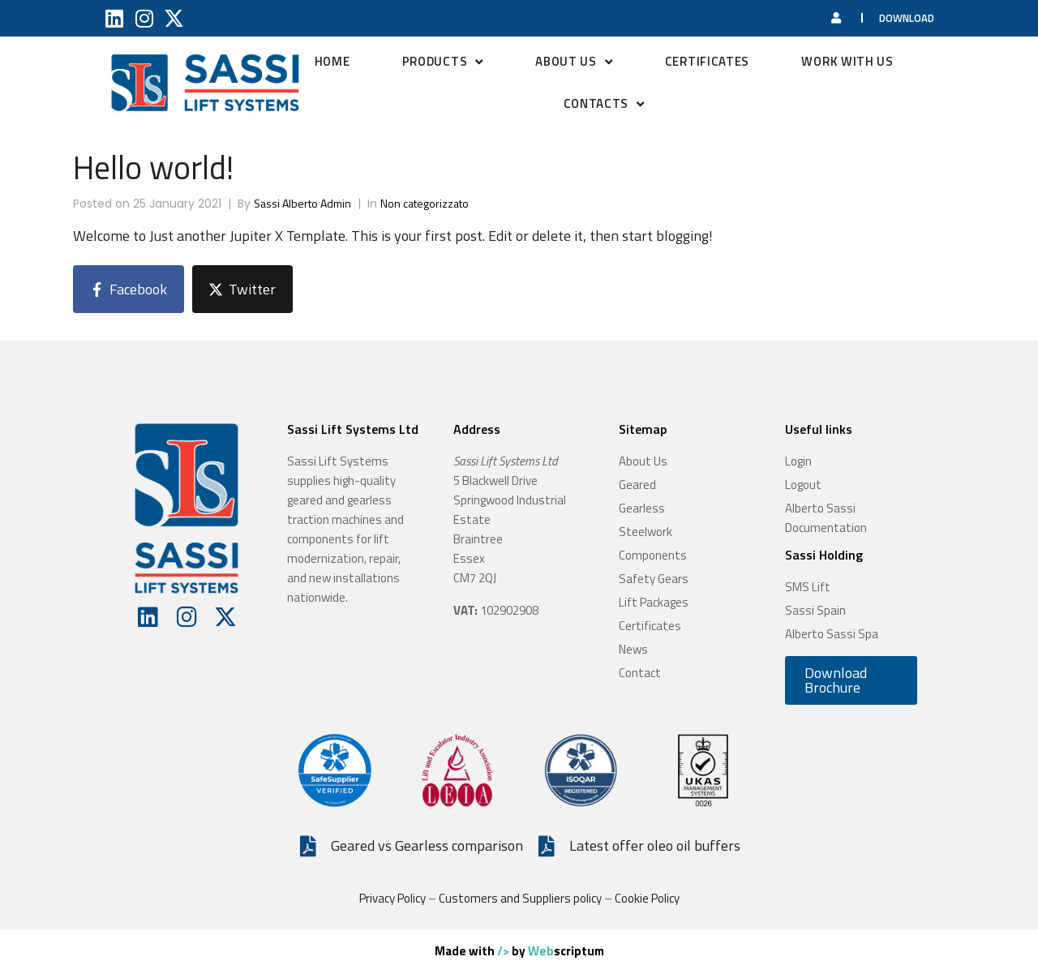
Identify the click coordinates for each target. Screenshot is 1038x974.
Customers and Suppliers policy (520, 898)
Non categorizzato (424, 203)
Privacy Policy (392, 898)
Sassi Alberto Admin (302, 203)
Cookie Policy (647, 898)
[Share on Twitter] (242, 289)
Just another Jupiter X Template (247, 236)
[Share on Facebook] (128, 289)
